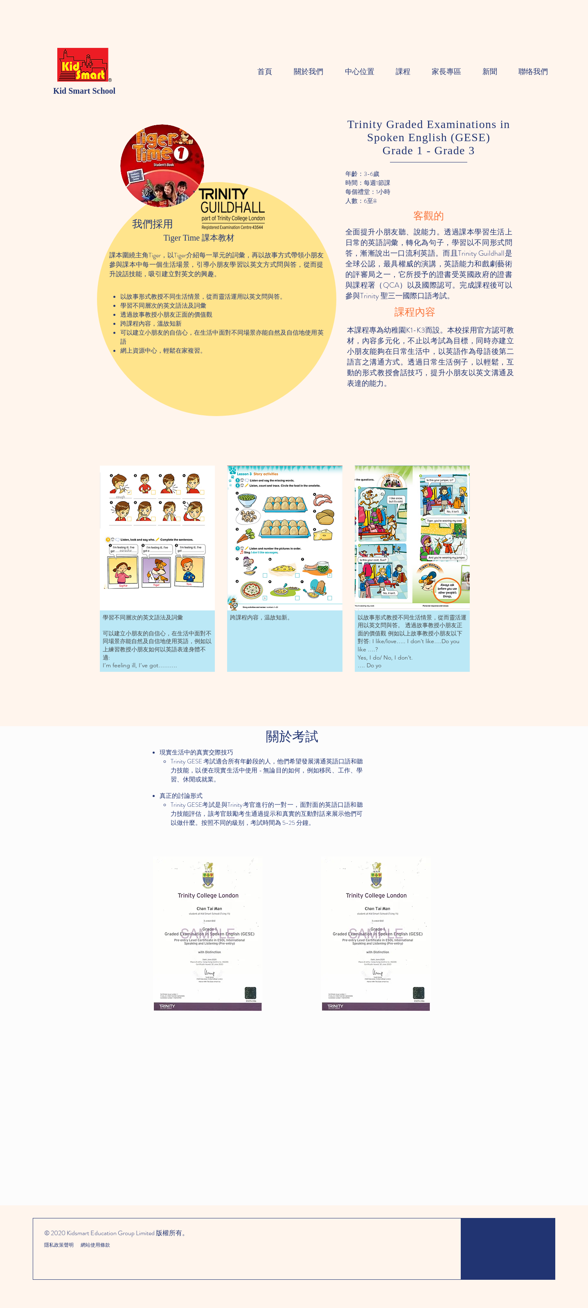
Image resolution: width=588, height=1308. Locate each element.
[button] (157, 569)
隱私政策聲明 (59, 1245)
